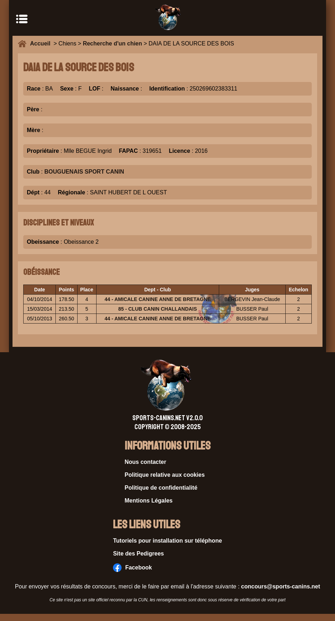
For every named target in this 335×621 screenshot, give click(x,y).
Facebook (132, 567)
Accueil (42, 43)
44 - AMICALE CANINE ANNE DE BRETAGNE (157, 299)
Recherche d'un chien (112, 43)
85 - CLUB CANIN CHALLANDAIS (157, 309)
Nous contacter (145, 462)
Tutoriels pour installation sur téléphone (167, 541)
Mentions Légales (149, 501)
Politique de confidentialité (161, 488)
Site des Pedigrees (138, 553)
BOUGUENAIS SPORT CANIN (84, 172)
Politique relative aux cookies (165, 475)
